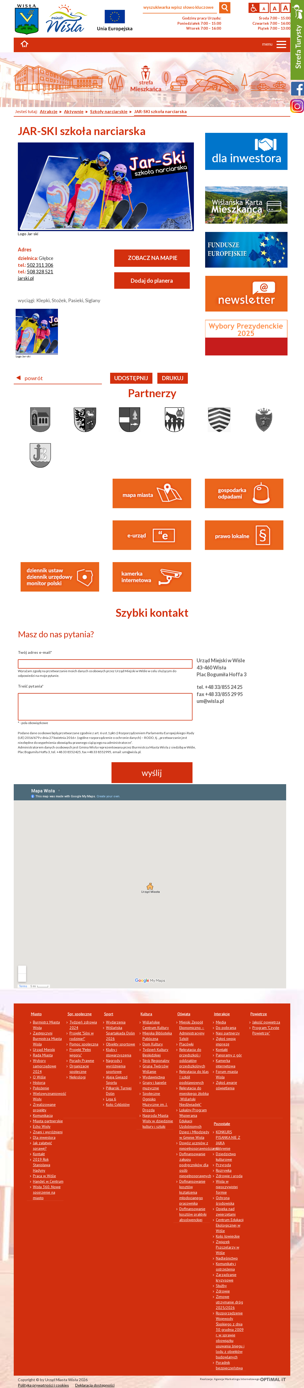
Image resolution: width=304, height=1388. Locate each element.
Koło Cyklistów (118, 1104)
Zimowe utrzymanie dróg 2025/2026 (229, 1302)
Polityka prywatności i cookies (43, 1385)
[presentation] (59, 773)
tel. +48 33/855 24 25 (219, 687)
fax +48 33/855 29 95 (220, 694)
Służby (221, 1285)
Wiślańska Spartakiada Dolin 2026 (120, 1033)
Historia (39, 1082)
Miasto (36, 1013)
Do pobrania (226, 1027)
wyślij (152, 773)
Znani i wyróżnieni (48, 1131)
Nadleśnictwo (227, 1258)
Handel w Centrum (48, 1181)
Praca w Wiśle (44, 1175)
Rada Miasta (43, 1055)
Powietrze (258, 1013)
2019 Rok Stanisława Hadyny (41, 1165)
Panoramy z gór (229, 1055)
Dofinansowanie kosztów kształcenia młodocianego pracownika (192, 1192)
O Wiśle (39, 1077)
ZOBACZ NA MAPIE (152, 257)
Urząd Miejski (44, 1049)
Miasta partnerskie (48, 1120)
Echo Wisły (42, 1126)
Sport (108, 1013)
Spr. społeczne (80, 1013)
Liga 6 (111, 1099)
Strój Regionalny (156, 1060)
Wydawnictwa (154, 1077)
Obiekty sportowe (120, 1044)
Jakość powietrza (266, 1022)
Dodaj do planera (152, 280)
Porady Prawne (81, 1060)
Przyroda (223, 1164)
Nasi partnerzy (228, 1033)
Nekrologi (77, 1077)
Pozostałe (222, 1123)
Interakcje (222, 1013)
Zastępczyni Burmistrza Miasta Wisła (47, 1039)
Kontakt (39, 1153)
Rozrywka (224, 1170)
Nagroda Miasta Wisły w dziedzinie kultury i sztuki (158, 1121)
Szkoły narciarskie (108, 111)
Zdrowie (223, 1291)
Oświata (183, 1013)
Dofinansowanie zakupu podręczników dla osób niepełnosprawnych (195, 1164)
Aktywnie (73, 111)
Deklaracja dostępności (95, 1385)
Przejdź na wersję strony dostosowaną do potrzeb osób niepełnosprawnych (254, 8)
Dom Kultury (153, 1044)
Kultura (146, 1013)
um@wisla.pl (210, 701)
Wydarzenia (115, 1022)
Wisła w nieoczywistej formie (227, 1187)
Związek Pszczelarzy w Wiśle (227, 1247)
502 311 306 (40, 265)
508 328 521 (40, 271)
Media (221, 1022)
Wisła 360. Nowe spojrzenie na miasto (47, 1192)
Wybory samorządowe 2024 (44, 1066)
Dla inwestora (44, 1137)
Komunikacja (43, 1115)
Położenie (41, 1088)
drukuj (172, 378)
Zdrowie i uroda (229, 1175)
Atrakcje (48, 111)
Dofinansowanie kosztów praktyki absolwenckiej (193, 1214)
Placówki (186, 1044)
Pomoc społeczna (83, 1044)
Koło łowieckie (228, 1236)
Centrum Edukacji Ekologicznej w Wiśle (230, 1225)
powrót (29, 378)
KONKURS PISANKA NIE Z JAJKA (228, 1137)
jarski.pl (26, 278)
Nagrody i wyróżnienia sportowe (115, 1066)
